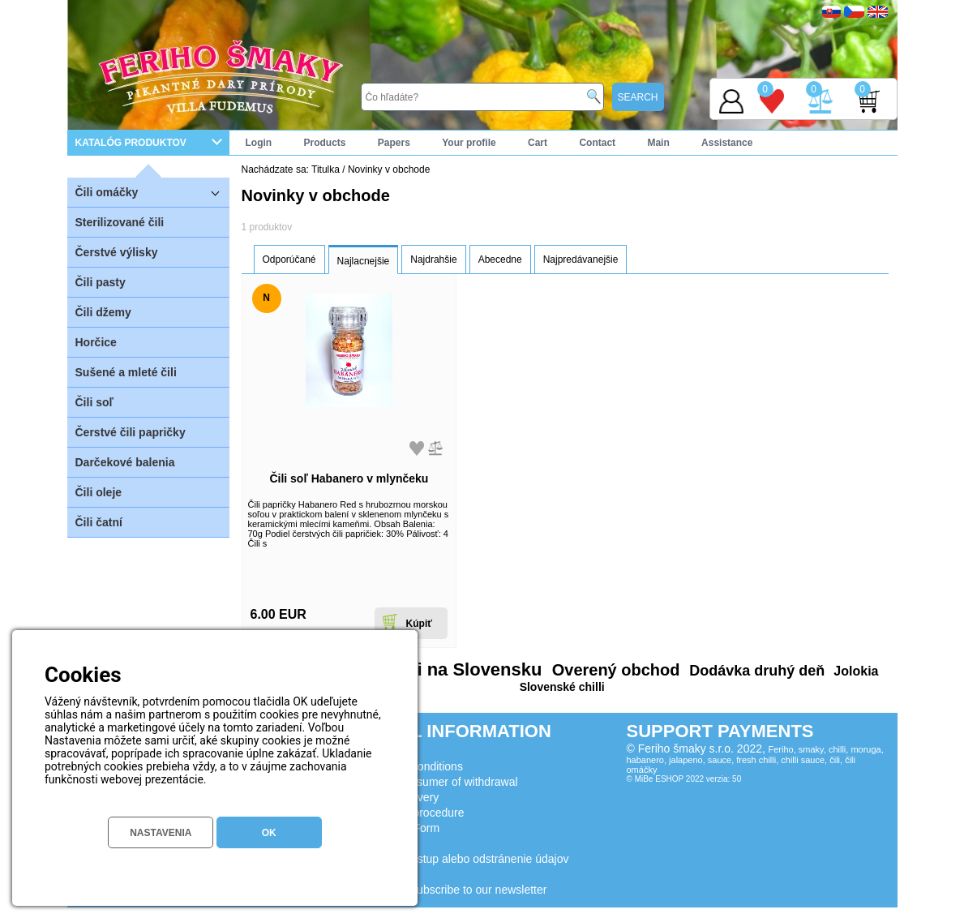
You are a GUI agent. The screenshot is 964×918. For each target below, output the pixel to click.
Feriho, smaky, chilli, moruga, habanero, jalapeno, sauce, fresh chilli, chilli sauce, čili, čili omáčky (755, 759)
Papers (394, 142)
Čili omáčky (152, 192)
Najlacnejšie (363, 261)
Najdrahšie (433, 259)
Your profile (468, 142)
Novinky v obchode (389, 169)
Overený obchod (613, 670)
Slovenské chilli (562, 686)
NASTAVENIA (160, 833)
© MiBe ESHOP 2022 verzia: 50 (684, 778)
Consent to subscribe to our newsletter (450, 889)
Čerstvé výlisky (116, 252)
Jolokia (854, 671)
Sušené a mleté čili (126, 372)
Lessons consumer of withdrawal (435, 781)
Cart (537, 142)
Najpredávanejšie (581, 259)
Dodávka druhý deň (755, 671)
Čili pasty (100, 282)
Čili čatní (98, 522)
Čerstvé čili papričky (130, 432)
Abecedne (500, 259)
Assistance (726, 142)
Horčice (96, 342)
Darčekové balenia (125, 462)
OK (269, 833)
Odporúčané (289, 259)
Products (325, 142)
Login (259, 142)
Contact (597, 142)
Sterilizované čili (120, 222)
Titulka (325, 169)
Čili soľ (94, 402)
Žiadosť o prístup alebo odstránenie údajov (461, 858)
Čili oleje (98, 492)
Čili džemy (103, 312)
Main (658, 142)
